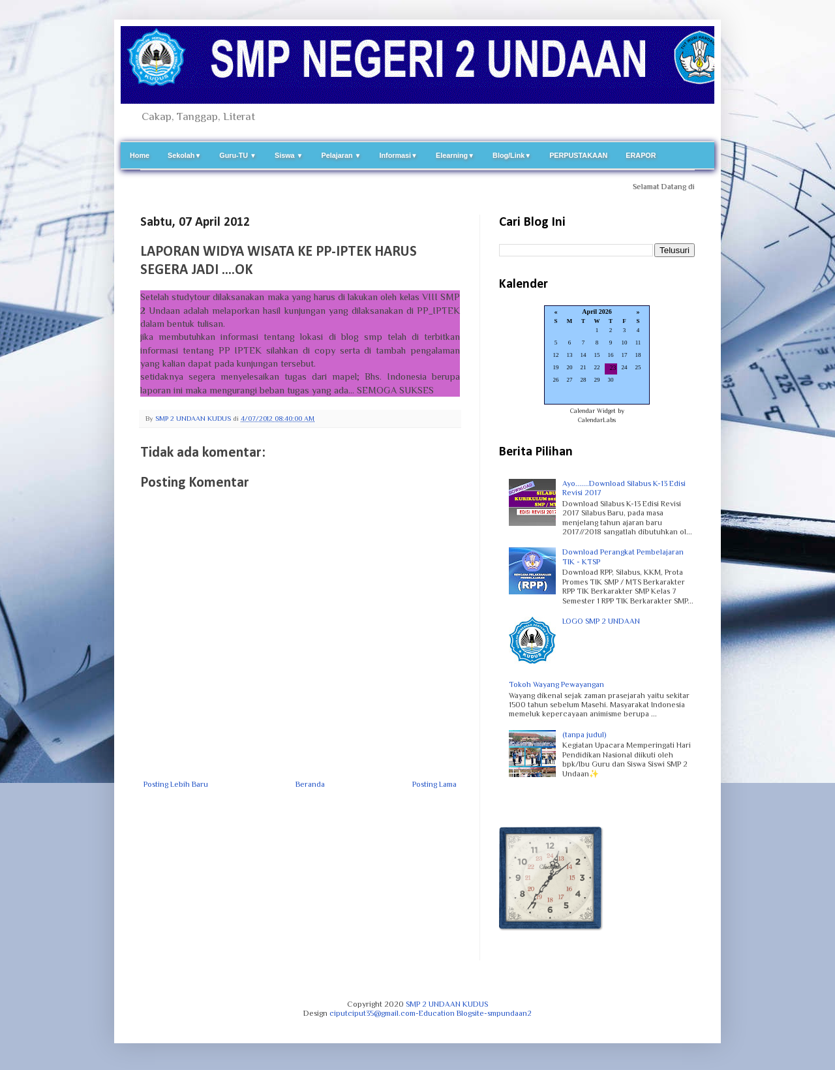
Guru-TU (237, 155)
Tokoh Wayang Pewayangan (556, 684)
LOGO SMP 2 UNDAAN (601, 621)
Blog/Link (512, 155)
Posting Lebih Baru (176, 784)
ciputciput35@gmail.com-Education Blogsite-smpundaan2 (430, 1013)
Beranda (310, 784)
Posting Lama (434, 784)
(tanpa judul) (584, 734)
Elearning (455, 155)
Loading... (596, 355)
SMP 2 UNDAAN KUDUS (447, 1004)
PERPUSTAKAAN (578, 155)
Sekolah (184, 155)
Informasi (398, 155)
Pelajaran (341, 155)
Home (139, 155)
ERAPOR (641, 155)
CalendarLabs (597, 419)
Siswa (289, 155)
